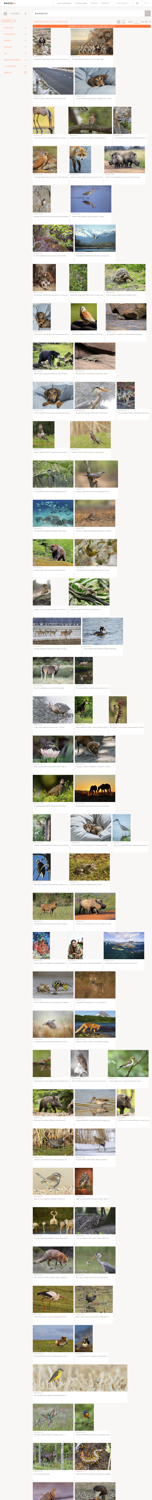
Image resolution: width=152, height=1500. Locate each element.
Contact (105, 3)
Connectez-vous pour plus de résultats (91, 26)
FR (146, 3)
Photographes (64, 3)
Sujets (94, 3)
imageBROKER (9, 21)
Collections (81, 3)
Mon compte (122, 3)
